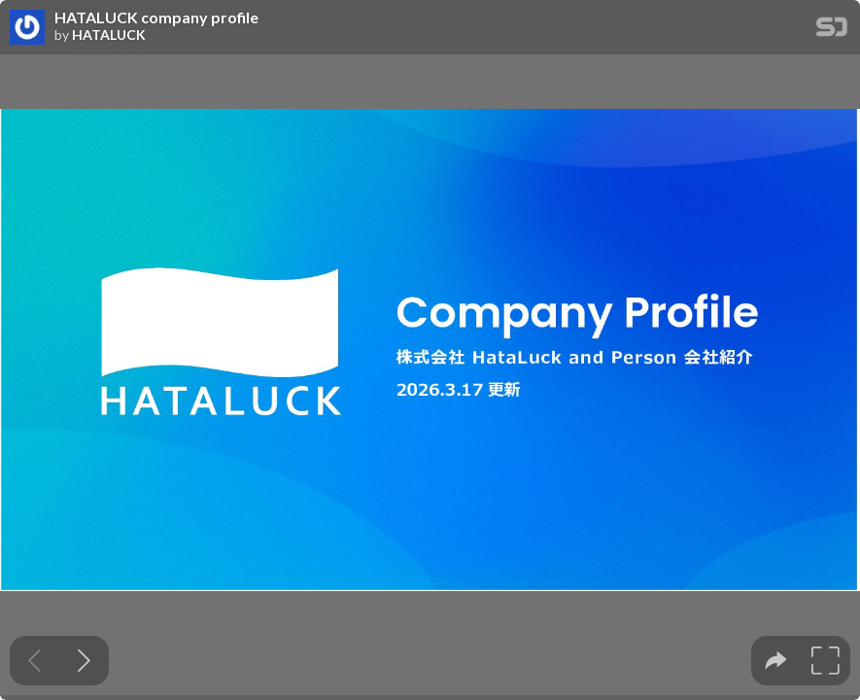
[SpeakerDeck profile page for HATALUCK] (27, 28)
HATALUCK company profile (156, 17)
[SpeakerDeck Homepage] (831, 30)
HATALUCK (109, 35)
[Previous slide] (34, 660)
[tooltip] (776, 660)
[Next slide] (84, 660)
